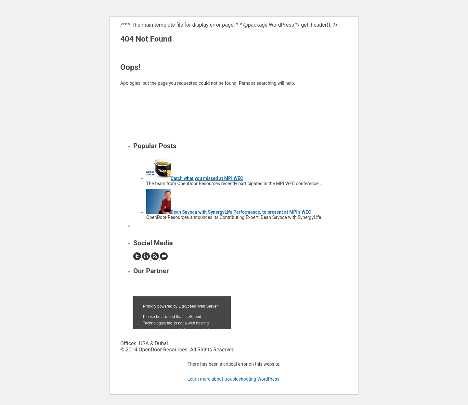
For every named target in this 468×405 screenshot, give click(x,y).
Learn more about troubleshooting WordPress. (234, 379)
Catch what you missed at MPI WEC (207, 178)
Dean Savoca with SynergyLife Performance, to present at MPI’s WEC (241, 212)
